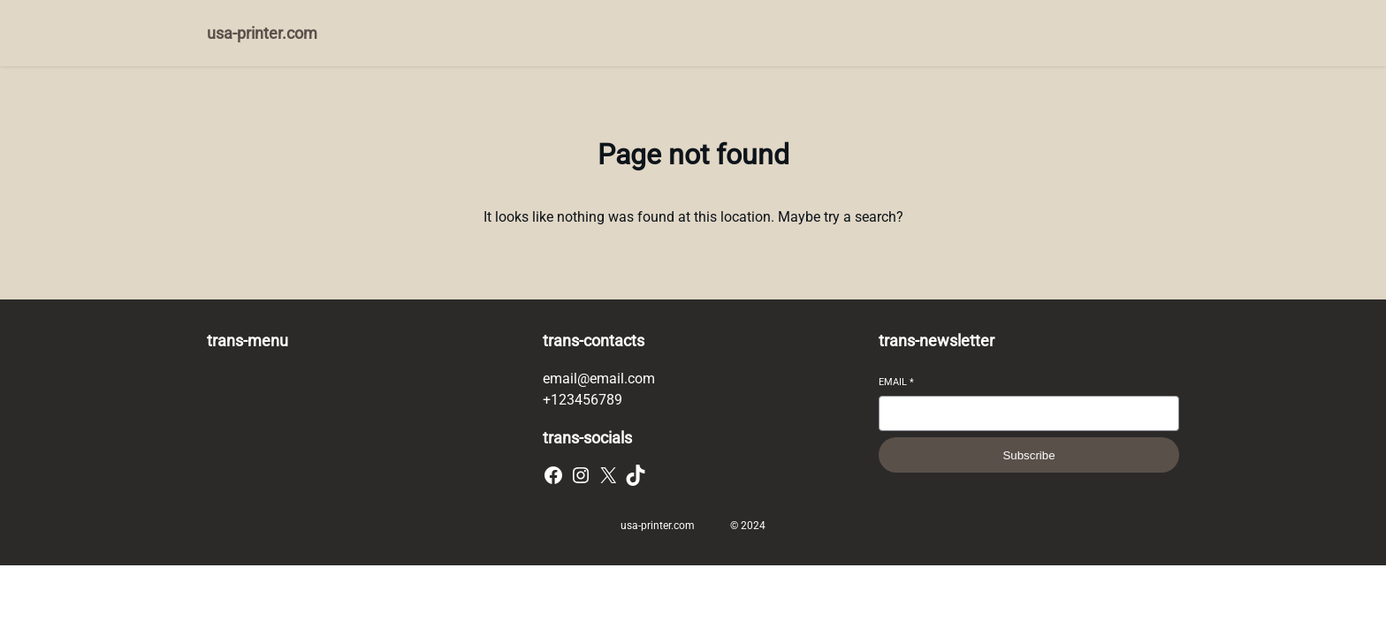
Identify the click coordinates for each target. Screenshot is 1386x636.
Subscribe (1028, 455)
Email (896, 382)
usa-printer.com (262, 33)
